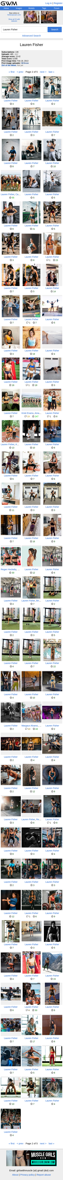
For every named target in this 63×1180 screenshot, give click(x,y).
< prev (20, 71)
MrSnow (25, 63)
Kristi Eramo (28, 413)
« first (11, 71)
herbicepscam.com (14, 15)
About (15, 1174)
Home (6, 8)
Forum (57, 8)
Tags (44, 8)
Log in (48, 3)
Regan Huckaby (8, 569)
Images (19, 8)
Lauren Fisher (10, 100)
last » (51, 71)
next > (43, 71)
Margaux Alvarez (30, 725)
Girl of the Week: (9, 65)
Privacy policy (27, 1174)
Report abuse (44, 1174)
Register (58, 3)
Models (32, 8)
